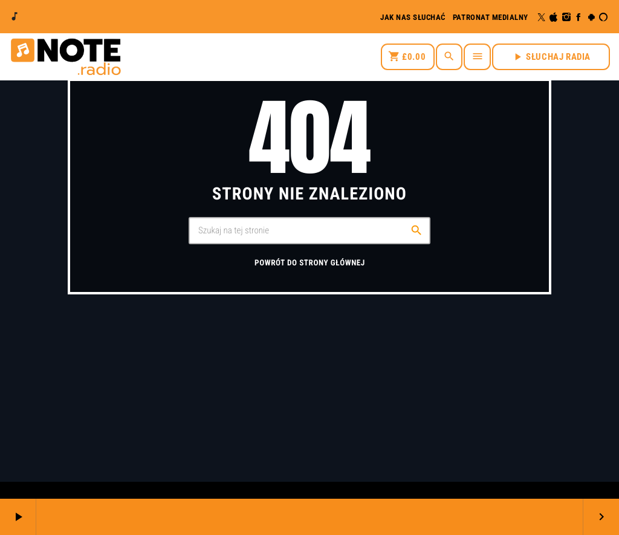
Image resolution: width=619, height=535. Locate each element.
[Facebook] (579, 17)
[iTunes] (554, 17)
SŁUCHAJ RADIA (551, 57)
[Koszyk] (408, 57)
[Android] (591, 17)
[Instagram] (567, 17)
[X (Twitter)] (542, 17)
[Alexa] (603, 17)
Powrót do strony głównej (309, 263)
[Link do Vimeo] (65, 57)
